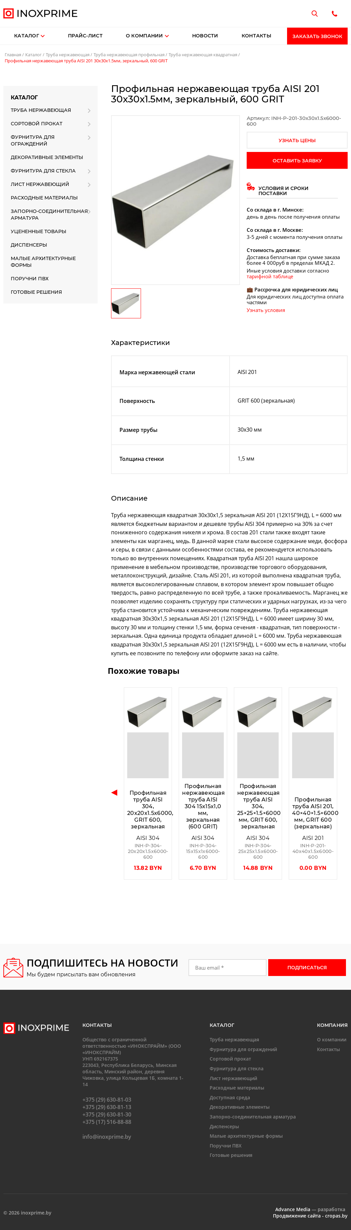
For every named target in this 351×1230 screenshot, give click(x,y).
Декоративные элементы (47, 157)
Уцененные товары (38, 231)
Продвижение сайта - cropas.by (310, 1215)
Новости (205, 36)
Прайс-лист (85, 36)
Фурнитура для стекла (43, 171)
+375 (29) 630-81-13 (106, 1107)
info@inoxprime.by (106, 1136)
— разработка (310, 1209)
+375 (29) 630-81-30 (106, 1114)
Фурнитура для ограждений (33, 140)
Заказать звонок (317, 36)
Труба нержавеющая (68, 55)
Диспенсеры (29, 245)
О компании (147, 36)
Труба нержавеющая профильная (129, 55)
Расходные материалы (44, 198)
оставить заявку (297, 161)
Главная (13, 55)
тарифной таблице (270, 276)
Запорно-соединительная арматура (49, 214)
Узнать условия (266, 310)
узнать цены (297, 140)
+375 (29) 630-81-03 (106, 1099)
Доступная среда (230, 1097)
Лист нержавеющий (40, 184)
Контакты (256, 36)
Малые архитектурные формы (43, 261)
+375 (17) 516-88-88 (106, 1122)
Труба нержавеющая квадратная (203, 55)
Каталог (26, 36)
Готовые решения (36, 292)
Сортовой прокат (36, 124)
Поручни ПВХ (29, 279)
